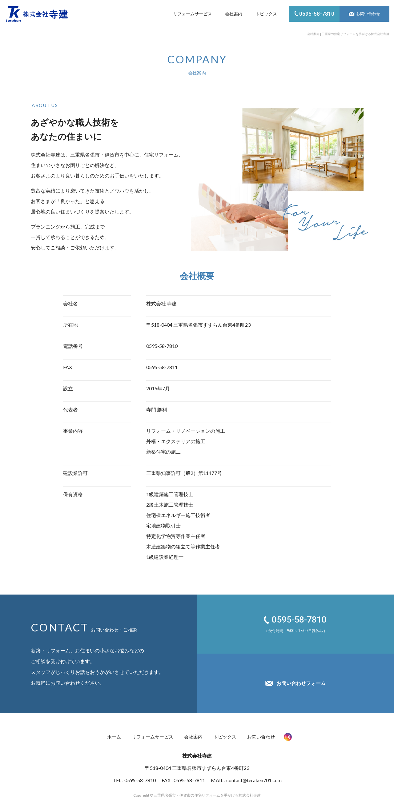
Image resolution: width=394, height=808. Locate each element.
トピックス (266, 13)
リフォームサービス (192, 13)
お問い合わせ (264, 735)
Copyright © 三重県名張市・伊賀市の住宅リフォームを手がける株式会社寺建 (197, 791)
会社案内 (233, 13)
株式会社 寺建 (37, 14)
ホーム (110, 735)
